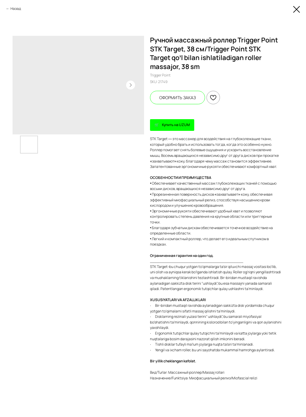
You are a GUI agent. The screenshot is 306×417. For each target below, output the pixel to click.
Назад (15, 8)
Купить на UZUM (176, 124)
